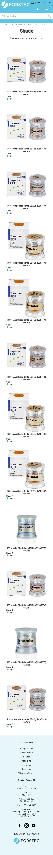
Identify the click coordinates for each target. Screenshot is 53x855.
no (38, 2)
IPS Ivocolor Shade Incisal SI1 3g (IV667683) (26, 548)
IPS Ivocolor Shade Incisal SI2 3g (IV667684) (26, 605)
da (44, 2)
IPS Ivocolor (37, 24)
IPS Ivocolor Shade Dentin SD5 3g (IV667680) (26, 377)
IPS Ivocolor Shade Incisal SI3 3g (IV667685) (26, 662)
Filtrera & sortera (27, 38)
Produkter (14, 24)
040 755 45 (27, 795)
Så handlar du (26, 753)
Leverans (26, 765)
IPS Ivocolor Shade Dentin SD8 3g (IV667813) (26, 719)
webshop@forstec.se (26, 788)
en (50, 2)
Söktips (26, 757)
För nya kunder (26, 748)
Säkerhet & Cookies (26, 773)
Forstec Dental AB (26, 780)
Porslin (28, 24)
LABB (21, 24)
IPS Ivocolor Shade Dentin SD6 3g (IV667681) (26, 434)
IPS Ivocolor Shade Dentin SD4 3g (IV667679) (26, 320)
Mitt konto (26, 761)
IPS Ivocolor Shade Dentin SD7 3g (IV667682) (26, 491)
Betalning (26, 769)
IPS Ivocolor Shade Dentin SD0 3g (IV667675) (26, 92)
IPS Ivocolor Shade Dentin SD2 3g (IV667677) (26, 206)
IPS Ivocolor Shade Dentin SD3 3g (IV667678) (26, 263)
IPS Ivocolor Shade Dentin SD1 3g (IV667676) (26, 149)
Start (6, 24)
